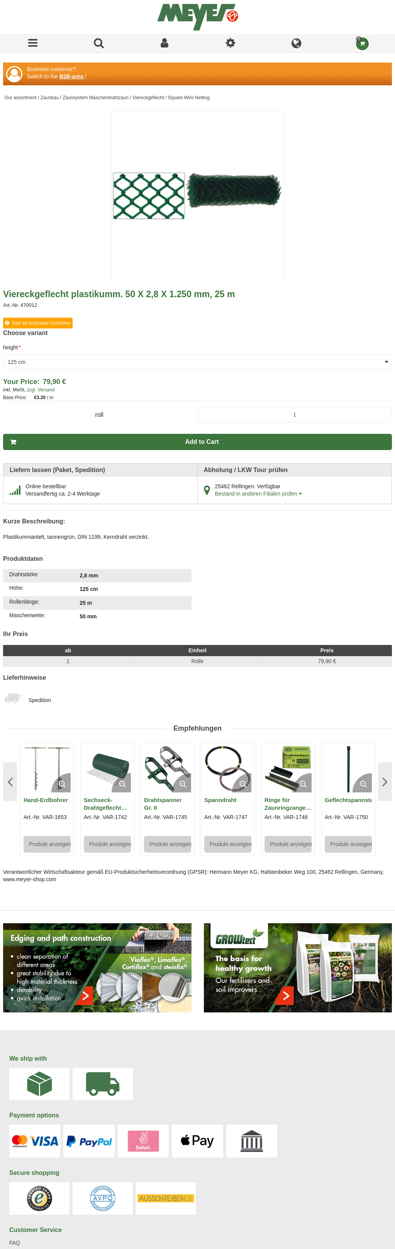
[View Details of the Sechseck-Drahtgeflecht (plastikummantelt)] (107, 768)
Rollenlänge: (24, 602)
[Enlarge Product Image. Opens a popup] (61, 782)
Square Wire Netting (189, 97)
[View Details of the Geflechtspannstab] (348, 768)
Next (385, 781)
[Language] (297, 44)
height (12, 347)
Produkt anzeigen (50, 844)
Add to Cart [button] (202, 441)
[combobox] (197, 362)
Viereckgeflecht (148, 97)
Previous (10, 781)
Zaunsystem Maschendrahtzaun (96, 97)
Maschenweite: (27, 615)
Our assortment (21, 97)
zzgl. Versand (40, 390)
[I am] (231, 44)
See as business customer (41, 323)
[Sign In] (165, 44)
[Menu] (33, 44)
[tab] (97, 596)
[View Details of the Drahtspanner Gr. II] (167, 768)
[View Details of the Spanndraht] (227, 768)
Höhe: (16, 588)
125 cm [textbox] (16, 362)
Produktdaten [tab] (23, 558)
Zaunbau (50, 97)
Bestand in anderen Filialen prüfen (258, 494)
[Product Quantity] (295, 414)
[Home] (197, 17)
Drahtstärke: (24, 574)
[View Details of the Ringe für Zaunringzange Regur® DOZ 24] (288, 768)
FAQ (14, 1243)
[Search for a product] (99, 44)
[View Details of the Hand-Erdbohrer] (47, 768)
